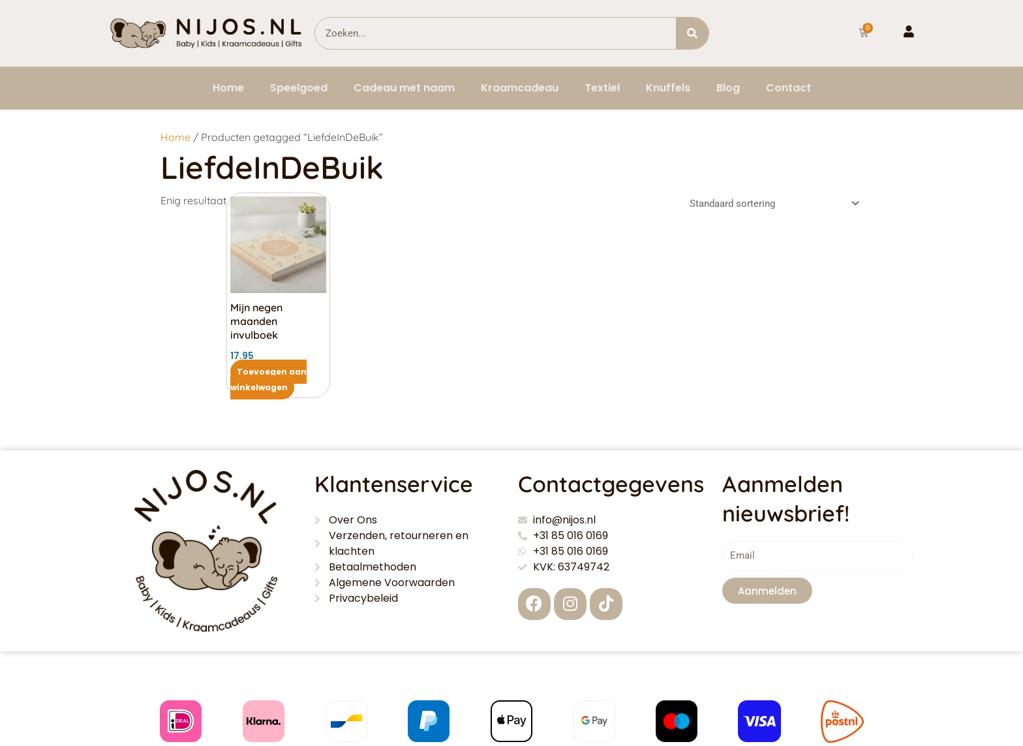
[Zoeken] (692, 33)
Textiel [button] (602, 87)
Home (228, 87)
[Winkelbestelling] (772, 203)
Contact (788, 87)
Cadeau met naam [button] (404, 87)
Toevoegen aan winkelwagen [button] (268, 379)
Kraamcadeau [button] (519, 87)
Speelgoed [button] (299, 87)
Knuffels (668, 87)
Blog (728, 87)
